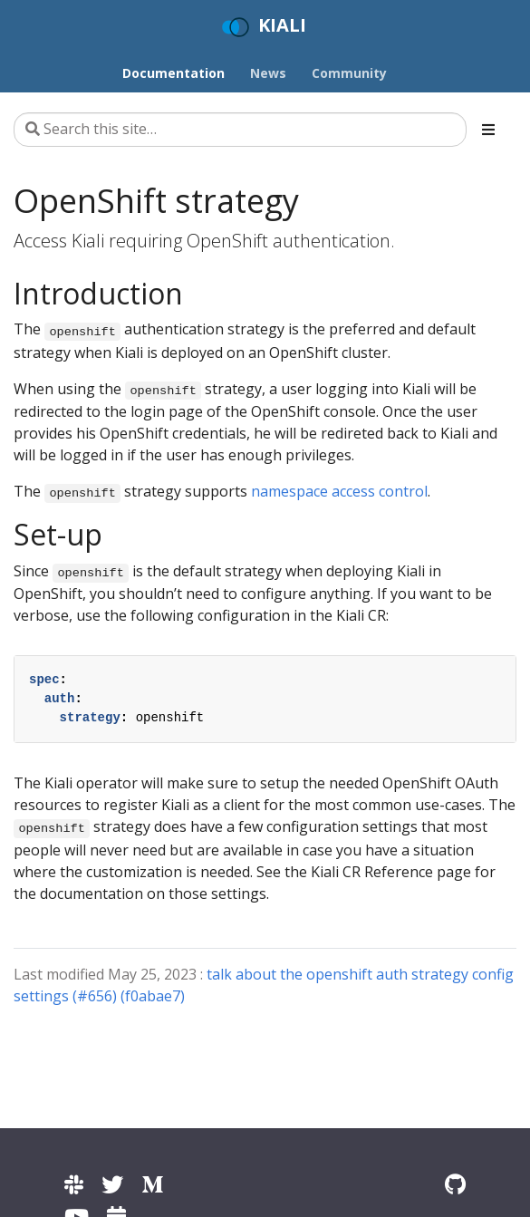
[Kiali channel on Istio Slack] (73, 1184)
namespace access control (339, 491)
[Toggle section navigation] (488, 129)
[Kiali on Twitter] (112, 1184)
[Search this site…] (240, 129)
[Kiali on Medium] (152, 1184)
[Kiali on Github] (455, 1184)
